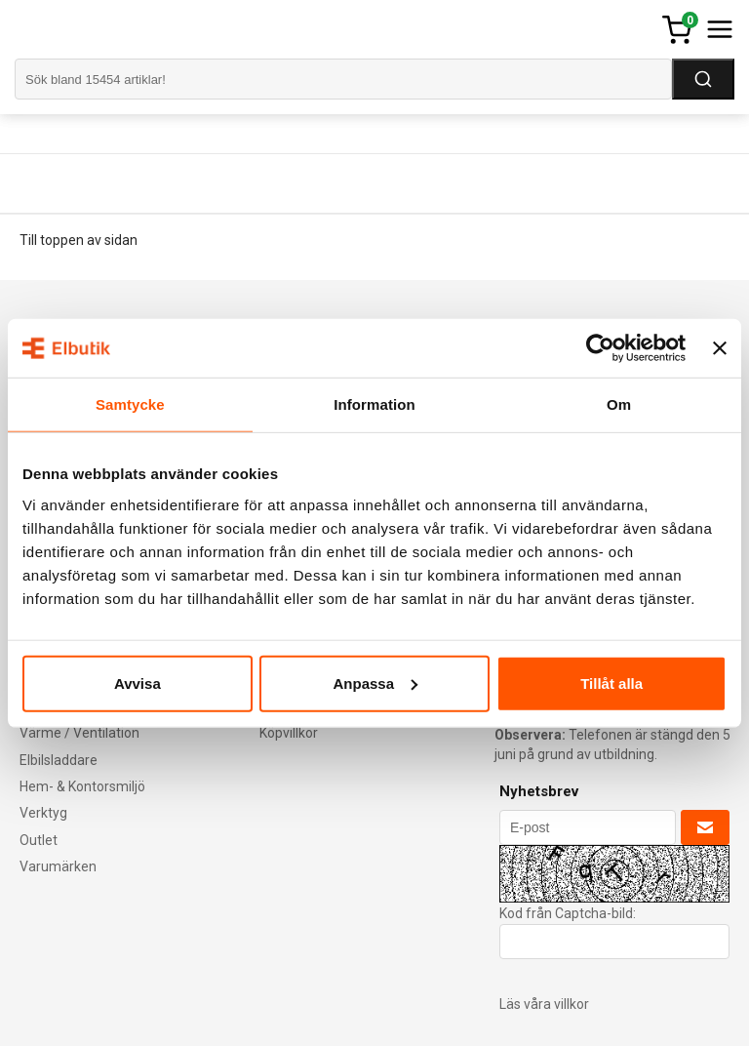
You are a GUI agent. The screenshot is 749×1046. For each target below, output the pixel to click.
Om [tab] (619, 404)
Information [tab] (374, 404)
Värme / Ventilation (79, 733)
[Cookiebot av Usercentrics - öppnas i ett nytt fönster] (600, 348)
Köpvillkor (288, 733)
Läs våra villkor (544, 1004)
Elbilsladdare (59, 760)
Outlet (39, 840)
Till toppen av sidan (79, 240)
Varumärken (58, 866)
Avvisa (137, 682)
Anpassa (375, 682)
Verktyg (43, 813)
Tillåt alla (611, 682)
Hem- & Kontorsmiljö (82, 786)
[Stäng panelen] (720, 348)
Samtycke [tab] (130, 404)
